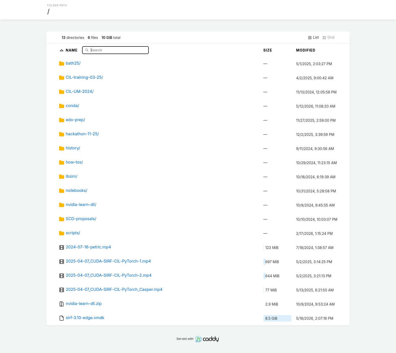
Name (72, 50)
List (313, 37)
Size (267, 50)
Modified (306, 50)
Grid (328, 37)
